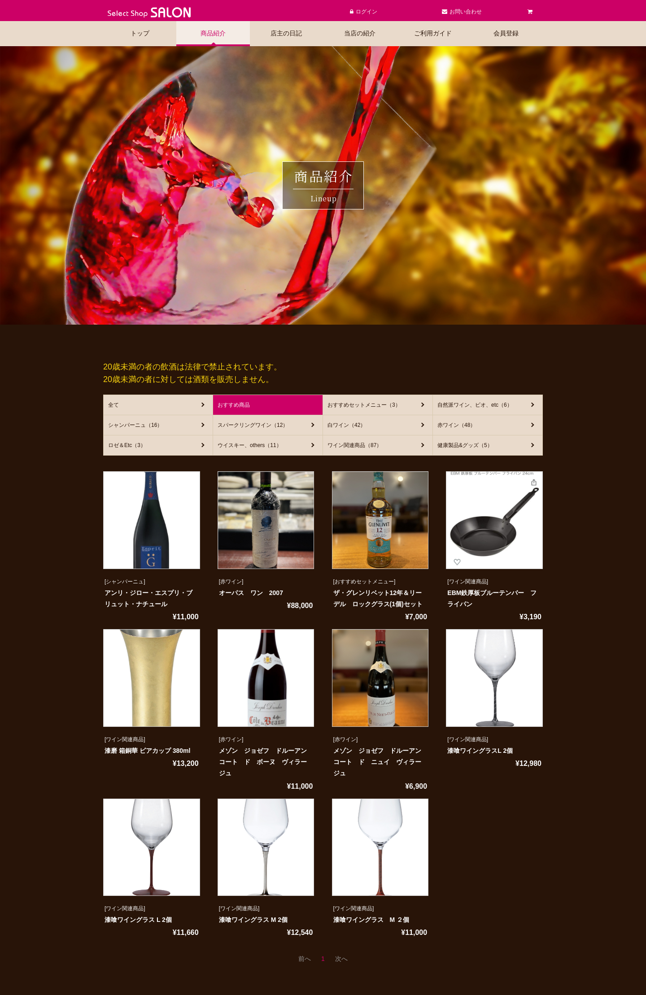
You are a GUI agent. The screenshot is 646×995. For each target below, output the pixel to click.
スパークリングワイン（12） (253, 425)
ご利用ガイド (433, 33)
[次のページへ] (341, 959)
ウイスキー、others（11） (250, 445)
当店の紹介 (359, 33)
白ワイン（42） (346, 425)
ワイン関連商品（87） (354, 445)
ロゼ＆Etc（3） (127, 445)
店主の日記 (286, 33)
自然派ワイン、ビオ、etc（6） (474, 405)
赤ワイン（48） (456, 425)
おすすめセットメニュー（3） (364, 405)
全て (113, 405)
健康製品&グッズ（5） (465, 445)
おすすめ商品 (234, 405)
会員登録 (506, 33)
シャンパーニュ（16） (135, 425)
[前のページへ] (304, 959)
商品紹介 (213, 33)
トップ (140, 33)
